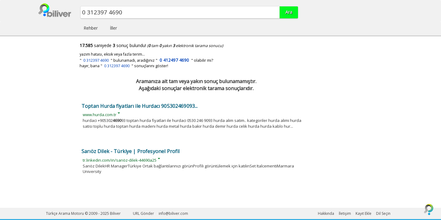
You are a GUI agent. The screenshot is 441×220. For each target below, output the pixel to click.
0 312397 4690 (96, 60)
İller (113, 28)
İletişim (345, 213)
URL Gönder (143, 213)
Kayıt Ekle (363, 213)
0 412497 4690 (174, 60)
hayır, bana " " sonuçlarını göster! (124, 65)
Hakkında (326, 213)
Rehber (91, 28)
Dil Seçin (383, 213)
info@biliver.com (173, 213)
